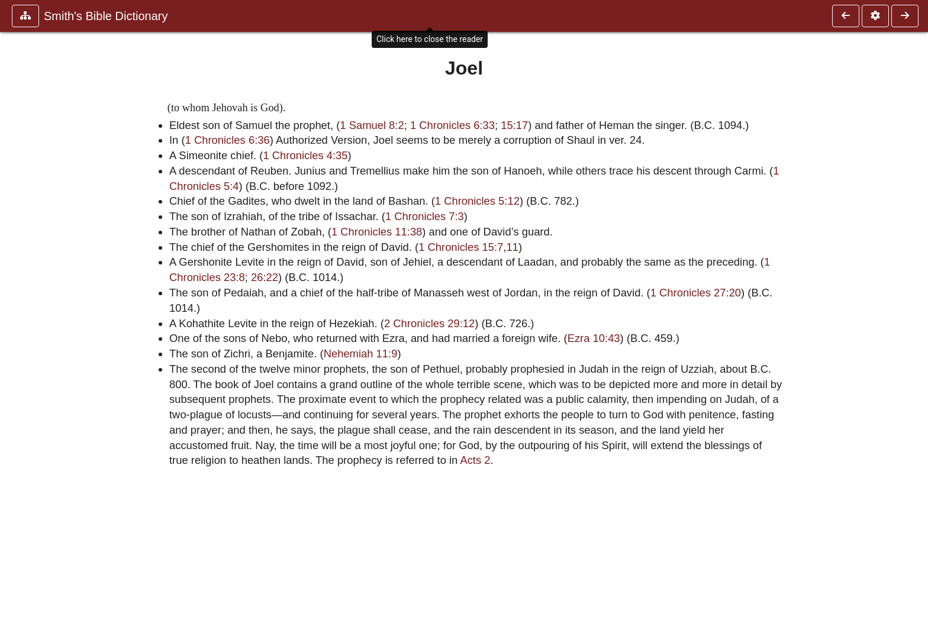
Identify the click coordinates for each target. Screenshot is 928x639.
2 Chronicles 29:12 (429, 323)
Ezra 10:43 (594, 338)
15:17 (514, 125)
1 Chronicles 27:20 (695, 292)
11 (512, 247)
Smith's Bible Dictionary (105, 15)
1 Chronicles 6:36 (227, 140)
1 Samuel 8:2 (372, 125)
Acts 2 (475, 460)
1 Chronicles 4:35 (305, 155)
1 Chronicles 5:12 (477, 201)
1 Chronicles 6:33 (452, 125)
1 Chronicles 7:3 (424, 216)
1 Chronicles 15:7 (460, 247)
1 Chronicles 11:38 (376, 231)
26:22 (264, 277)
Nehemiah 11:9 (361, 353)
